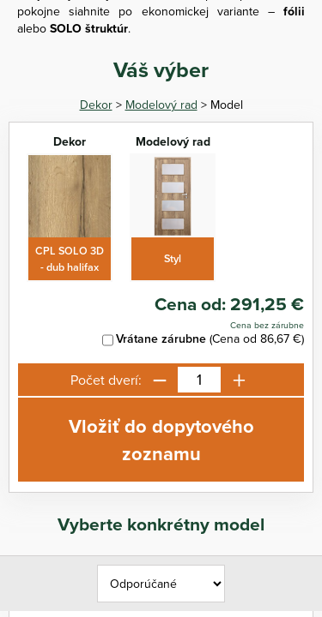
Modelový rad (161, 104)
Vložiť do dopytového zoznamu (161, 439)
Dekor (96, 104)
